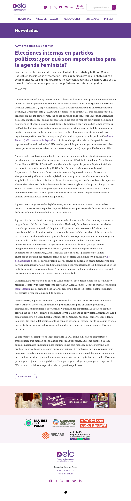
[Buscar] (100, 7)
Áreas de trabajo (47, 19)
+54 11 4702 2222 (65, 470)
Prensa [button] (108, 19)
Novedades (92, 19)
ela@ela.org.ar (65, 473)
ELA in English (80, 7)
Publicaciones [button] (71, 19)
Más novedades (26, 377)
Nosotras (24, 19)
